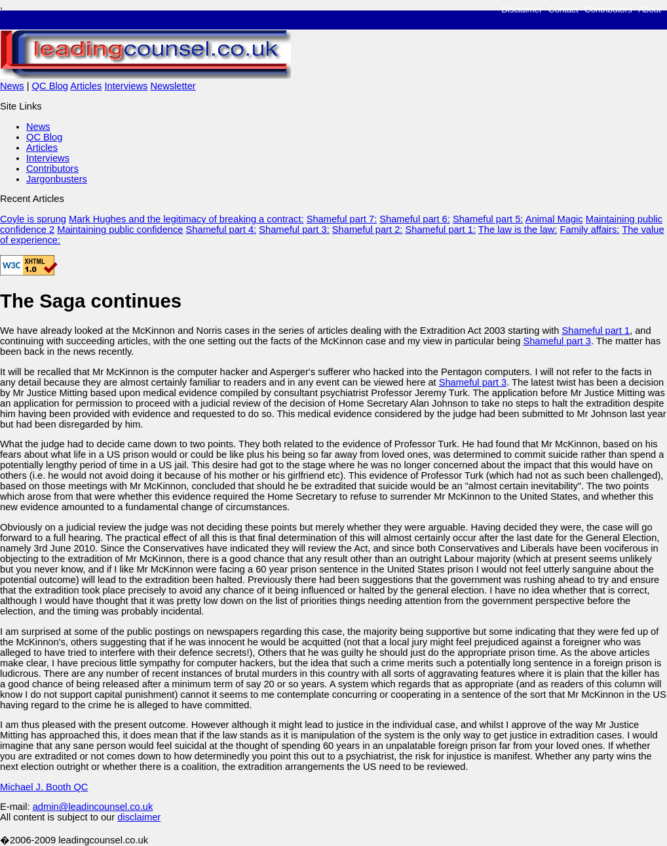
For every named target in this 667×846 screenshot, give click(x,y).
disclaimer (139, 817)
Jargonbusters (56, 179)
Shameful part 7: (342, 219)
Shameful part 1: (440, 229)
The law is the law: (518, 229)
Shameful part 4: (221, 229)
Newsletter (172, 86)
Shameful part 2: (367, 229)
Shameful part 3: (294, 229)
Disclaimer (521, 9)
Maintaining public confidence (120, 229)
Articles (86, 86)
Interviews (125, 86)
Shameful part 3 (556, 341)
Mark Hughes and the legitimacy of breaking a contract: (186, 219)
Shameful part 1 (596, 330)
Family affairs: (589, 229)
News (12, 86)
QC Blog (50, 86)
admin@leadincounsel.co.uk (93, 806)
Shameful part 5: (488, 219)
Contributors (608, 9)
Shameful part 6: (414, 219)
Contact (563, 9)
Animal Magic (554, 219)
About (649, 9)
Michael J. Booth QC (44, 787)
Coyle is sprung (33, 219)
